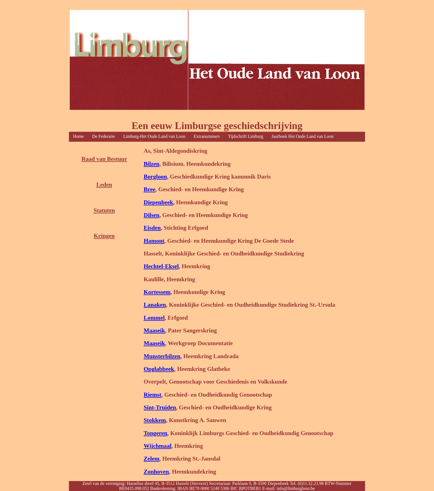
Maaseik (154, 330)
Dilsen (151, 215)
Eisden (152, 227)
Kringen (104, 235)
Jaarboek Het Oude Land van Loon (303, 136)
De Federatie (103, 136)
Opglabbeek (159, 369)
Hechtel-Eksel (161, 266)
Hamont (154, 240)
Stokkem (155, 420)
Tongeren (155, 433)
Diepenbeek (158, 202)
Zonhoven (156, 471)
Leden (104, 184)
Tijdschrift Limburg (245, 136)
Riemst (152, 394)
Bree (149, 189)
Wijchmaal (157, 446)
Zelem (151, 458)
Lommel (154, 317)
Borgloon (155, 176)
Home (78, 136)
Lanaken (155, 304)
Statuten (104, 210)
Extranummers (207, 136)
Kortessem (157, 292)
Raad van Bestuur (104, 159)
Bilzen (151, 164)
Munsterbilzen (162, 356)
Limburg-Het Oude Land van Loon (154, 136)
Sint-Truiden (160, 407)
